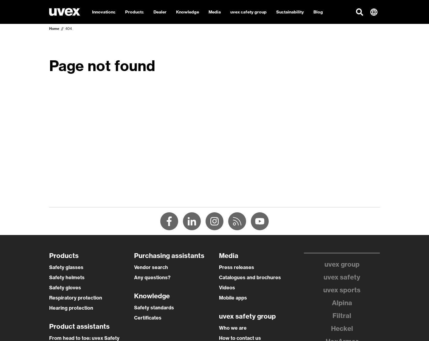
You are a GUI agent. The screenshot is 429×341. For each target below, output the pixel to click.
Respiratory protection (75, 298)
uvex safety (342, 277)
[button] (360, 12)
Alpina (342, 303)
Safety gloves (65, 288)
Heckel (342, 328)
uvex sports (341, 290)
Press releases (236, 267)
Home (54, 28)
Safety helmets (67, 277)
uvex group (342, 264)
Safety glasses (66, 267)
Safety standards (154, 308)
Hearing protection (71, 308)
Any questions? (152, 277)
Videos (227, 288)
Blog (318, 12)
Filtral (341, 315)
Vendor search (151, 267)
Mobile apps (233, 298)
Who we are (233, 328)
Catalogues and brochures (250, 277)
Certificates (147, 318)
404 (68, 28)
